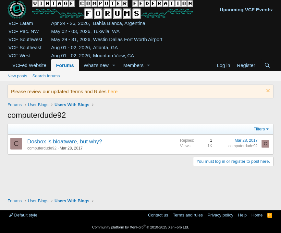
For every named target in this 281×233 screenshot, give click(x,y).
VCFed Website (29, 65)
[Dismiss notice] (267, 91)
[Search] (267, 65)
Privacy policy (220, 215)
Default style (23, 215)
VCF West (19, 55)
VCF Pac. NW (23, 31)
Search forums (46, 75)
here (112, 91)
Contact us (158, 215)
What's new (96, 65)
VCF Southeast (25, 47)
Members (133, 65)
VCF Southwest (25, 39)
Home (257, 215)
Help (242, 215)
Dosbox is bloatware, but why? (64, 142)
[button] (113, 65)
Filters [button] (259, 129)
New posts (17, 75)
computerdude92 (41, 148)
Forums (65, 65)
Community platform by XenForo (140, 227)
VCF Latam (20, 23)
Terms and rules (188, 215)
